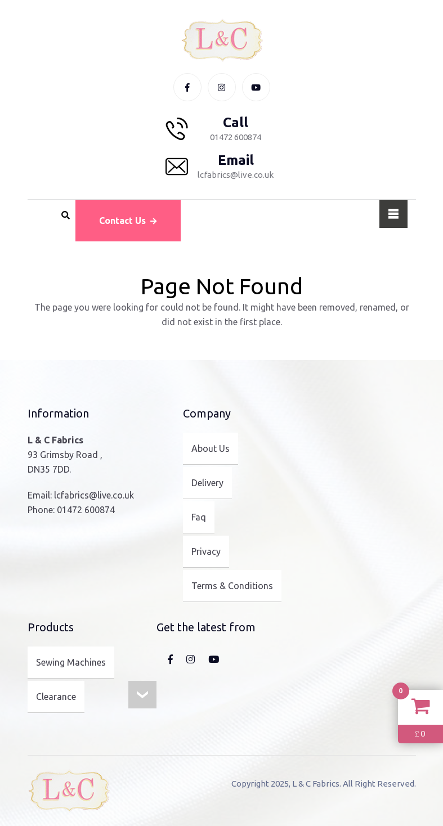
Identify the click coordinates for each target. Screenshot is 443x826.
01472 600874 (86, 510)
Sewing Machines (71, 662)
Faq (198, 517)
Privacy (206, 551)
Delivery (207, 483)
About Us (210, 448)
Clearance (56, 697)
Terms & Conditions (232, 586)
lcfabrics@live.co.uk (94, 495)
